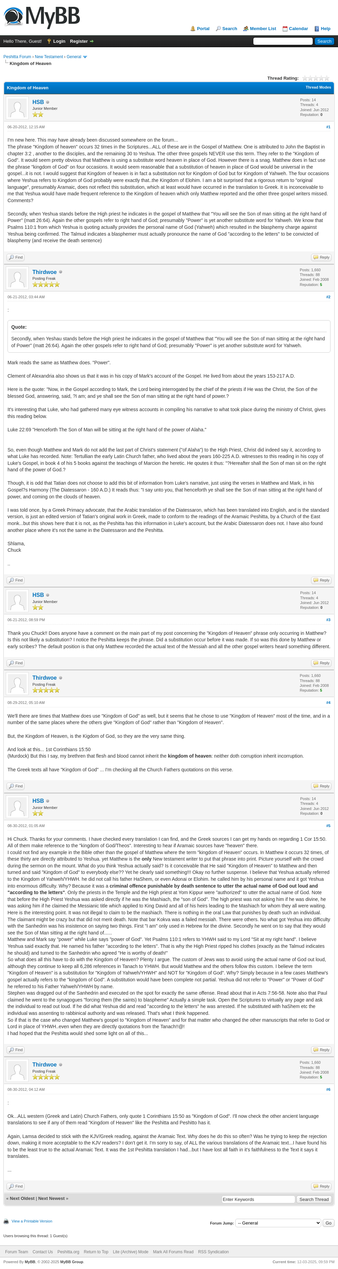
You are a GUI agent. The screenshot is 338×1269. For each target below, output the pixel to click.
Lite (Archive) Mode (131, 1252)
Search (229, 28)
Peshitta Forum (17, 56)
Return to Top (96, 1252)
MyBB (30, 1262)
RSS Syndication (213, 1252)
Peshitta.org (68, 1252)
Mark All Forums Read (173, 1252)
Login (59, 41)
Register (79, 41)
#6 (328, 1089)
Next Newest (51, 1198)
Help (325, 28)
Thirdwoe (44, 272)
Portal (203, 28)
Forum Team (16, 1252)
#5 (328, 826)
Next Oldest (22, 1198)
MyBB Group (71, 1262)
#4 (328, 703)
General (74, 56)
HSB (38, 102)
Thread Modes (318, 87)
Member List (263, 28)
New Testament (49, 56)
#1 (328, 127)
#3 (328, 620)
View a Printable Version (32, 1221)
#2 (328, 297)
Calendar (298, 28)
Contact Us (42, 1252)
